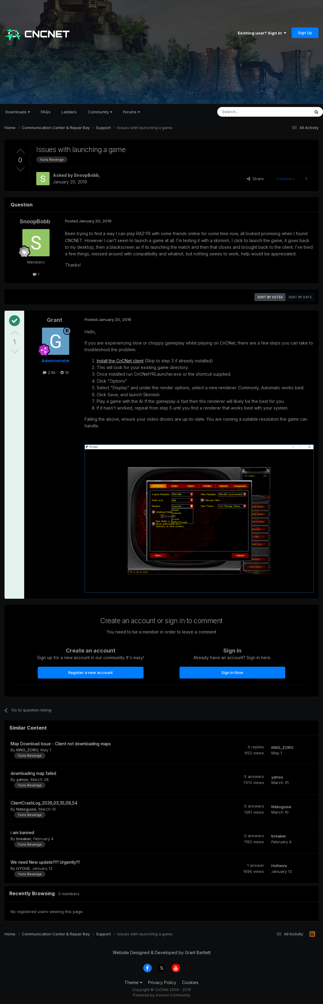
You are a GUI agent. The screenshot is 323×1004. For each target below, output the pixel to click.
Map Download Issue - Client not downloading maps (61, 743)
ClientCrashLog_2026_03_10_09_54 (44, 803)
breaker (23, 838)
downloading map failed (33, 773)
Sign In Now (232, 672)
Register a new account (90, 672)
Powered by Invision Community (161, 995)
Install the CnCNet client (120, 360)
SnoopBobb (86, 175)
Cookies (190, 982)
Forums (131, 111)
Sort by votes (270, 297)
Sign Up (305, 32)
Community (100, 111)
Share (255, 178)
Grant (54, 320)
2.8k (49, 372)
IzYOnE (23, 868)
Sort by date (300, 297)
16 (64, 372)
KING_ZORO (27, 749)
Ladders (69, 111)
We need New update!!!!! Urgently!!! (45, 862)
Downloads (17, 111)
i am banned (22, 832)
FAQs (45, 111)
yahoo (22, 779)
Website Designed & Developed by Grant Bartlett (162, 952)
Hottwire (279, 865)
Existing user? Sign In (262, 33)
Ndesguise (26, 809)
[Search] (248, 112)
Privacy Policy (162, 982)
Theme (133, 982)
